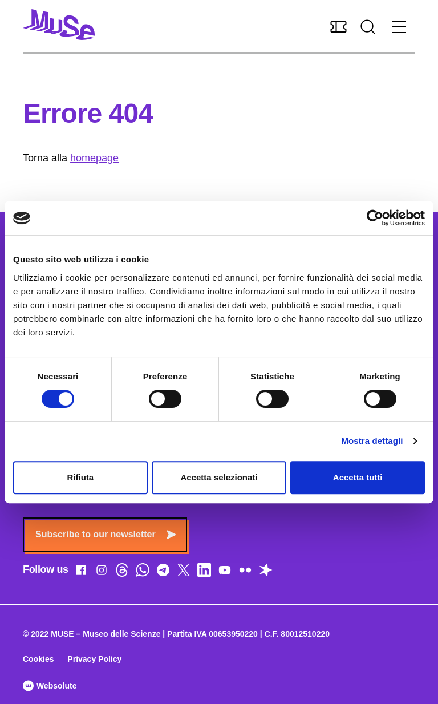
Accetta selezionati (218, 477)
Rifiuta (80, 477)
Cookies (38, 658)
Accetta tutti (358, 477)
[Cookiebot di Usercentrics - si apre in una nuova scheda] (375, 217)
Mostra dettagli (372, 441)
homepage (94, 158)
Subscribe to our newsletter (105, 534)
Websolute (49, 685)
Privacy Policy (94, 658)
